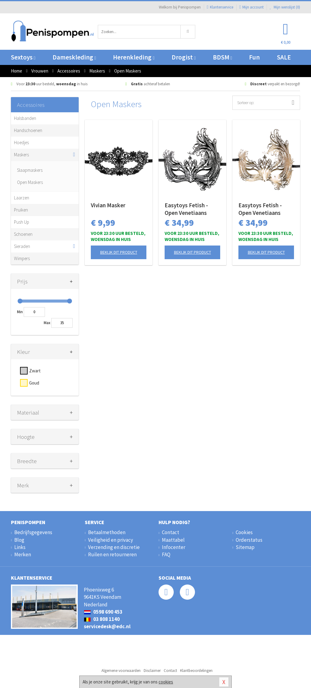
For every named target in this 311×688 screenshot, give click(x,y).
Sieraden (22, 246)
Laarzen (21, 198)
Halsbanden (25, 118)
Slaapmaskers (30, 170)
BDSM (222, 57)
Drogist (184, 57)
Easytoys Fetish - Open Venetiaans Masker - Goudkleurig (265, 209)
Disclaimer (152, 670)
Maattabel (173, 540)
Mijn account (251, 7)
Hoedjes (21, 142)
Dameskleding (74, 57)
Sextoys (23, 57)
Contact (170, 532)
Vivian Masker (108, 205)
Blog (19, 540)
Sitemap (245, 547)
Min (20, 311)
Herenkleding (133, 57)
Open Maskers (30, 182)
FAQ (166, 554)
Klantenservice (220, 7)
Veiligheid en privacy (110, 540)
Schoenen (23, 234)
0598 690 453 (103, 611)
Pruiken (21, 210)
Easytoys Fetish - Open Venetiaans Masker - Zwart (186, 209)
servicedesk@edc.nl (107, 626)
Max (47, 322)
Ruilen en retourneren (112, 554)
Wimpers (22, 258)
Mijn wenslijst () (285, 7)
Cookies (244, 532)
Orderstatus (249, 540)
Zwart (35, 371)
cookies (166, 682)
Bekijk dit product (118, 252)
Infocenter (173, 547)
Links (20, 547)
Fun (254, 57)
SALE (284, 57)
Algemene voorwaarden (121, 670)
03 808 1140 (102, 619)
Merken (22, 554)
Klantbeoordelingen (196, 670)
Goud (34, 383)
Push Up (21, 222)
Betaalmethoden (106, 532)
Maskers (21, 155)
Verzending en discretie (114, 547)
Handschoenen (28, 130)
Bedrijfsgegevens (33, 532)
